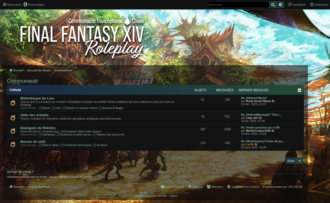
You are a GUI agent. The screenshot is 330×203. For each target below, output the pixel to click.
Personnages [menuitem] (34, 4)
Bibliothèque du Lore (37, 98)
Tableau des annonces (109, 134)
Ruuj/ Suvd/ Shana (258, 101)
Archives (100, 145)
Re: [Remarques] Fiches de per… (263, 141)
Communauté (22, 81)
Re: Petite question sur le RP (260, 127)
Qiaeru (174, 195)
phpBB (143, 193)
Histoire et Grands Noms (80, 107)
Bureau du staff (32, 141)
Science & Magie (110, 107)
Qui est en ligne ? (20, 171)
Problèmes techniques (76, 145)
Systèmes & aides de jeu (74, 134)
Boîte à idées (49, 145)
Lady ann (252, 117)
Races (44, 107)
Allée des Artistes (34, 115)
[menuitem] (319, 5)
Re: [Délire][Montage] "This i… (261, 114)
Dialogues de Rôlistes (38, 128)
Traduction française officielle (150, 195)
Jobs (56, 107)
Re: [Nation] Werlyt (254, 97)
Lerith (250, 144)
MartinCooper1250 (258, 130)
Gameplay (47, 134)
